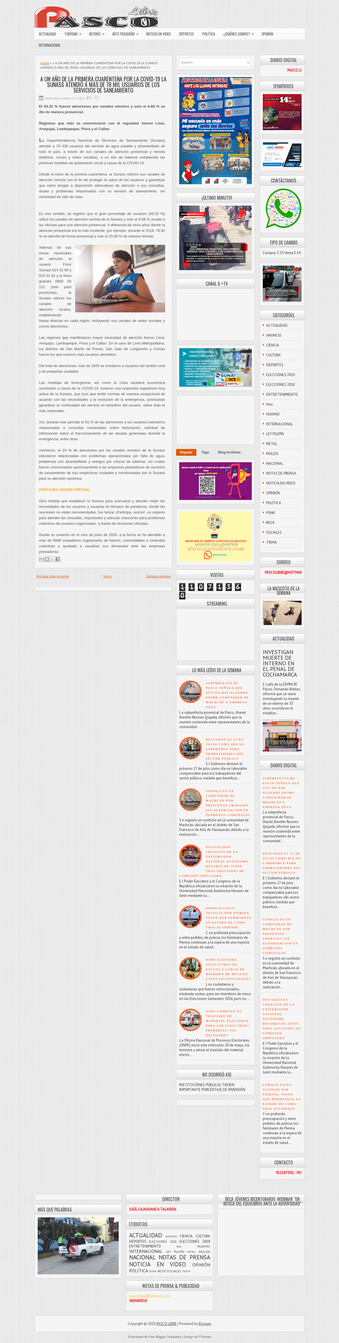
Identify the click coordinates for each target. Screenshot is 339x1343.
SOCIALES (274, 532)
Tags (205, 452)
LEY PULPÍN (275, 434)
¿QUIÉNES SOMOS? (240, 32)
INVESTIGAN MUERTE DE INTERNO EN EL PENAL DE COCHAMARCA (280, 663)
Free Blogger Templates (165, 1337)
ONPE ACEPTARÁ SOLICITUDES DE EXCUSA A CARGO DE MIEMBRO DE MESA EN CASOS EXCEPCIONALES (228, 969)
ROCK (270, 522)
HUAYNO (273, 414)
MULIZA (272, 453)
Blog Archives (229, 452)
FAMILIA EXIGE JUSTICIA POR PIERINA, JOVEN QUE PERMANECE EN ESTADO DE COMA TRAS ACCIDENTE (229, 918)
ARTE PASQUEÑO (127, 32)
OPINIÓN (267, 34)
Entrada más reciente (52, 576)
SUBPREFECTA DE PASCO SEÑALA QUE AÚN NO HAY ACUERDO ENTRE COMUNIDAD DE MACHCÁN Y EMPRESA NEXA (281, 793)
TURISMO (74, 32)
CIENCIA (272, 345)
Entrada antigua (158, 576)
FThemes (204, 1337)
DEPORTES (186, 34)
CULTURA (273, 355)
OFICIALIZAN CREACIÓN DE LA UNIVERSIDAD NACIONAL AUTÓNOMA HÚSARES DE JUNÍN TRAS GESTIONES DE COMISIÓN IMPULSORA (213, 861)
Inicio (108, 576)
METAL (271, 443)
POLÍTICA (208, 34)
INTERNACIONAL (49, 45)
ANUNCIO (273, 335)
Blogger (205, 1323)
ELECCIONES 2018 (280, 384)
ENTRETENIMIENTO (282, 394)
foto (269, 404)
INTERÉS (98, 32)
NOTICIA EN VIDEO (158, 34)
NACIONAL (274, 463)
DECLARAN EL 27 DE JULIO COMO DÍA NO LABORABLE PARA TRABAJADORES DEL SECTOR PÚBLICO (225, 749)
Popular (186, 452)
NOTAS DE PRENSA (281, 473)
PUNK (270, 512)
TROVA (271, 542)
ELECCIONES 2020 (280, 374)
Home (45, 63)
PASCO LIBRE (166, 1323)
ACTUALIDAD (47, 34)
